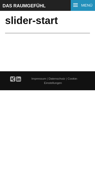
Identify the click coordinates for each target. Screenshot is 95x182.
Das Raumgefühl (24, 5)
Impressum (39, 78)
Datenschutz (57, 78)
